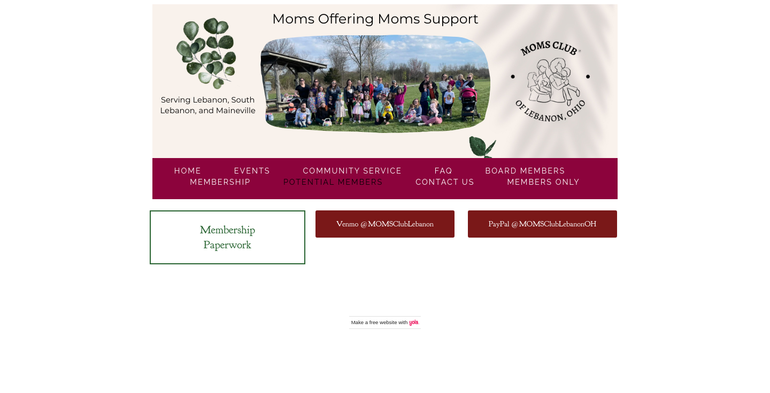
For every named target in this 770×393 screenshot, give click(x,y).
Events (252, 170)
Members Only (543, 181)
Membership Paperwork (227, 237)
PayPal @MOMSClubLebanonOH (543, 224)
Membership (220, 181)
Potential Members (333, 181)
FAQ (444, 170)
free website (383, 322)
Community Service (352, 170)
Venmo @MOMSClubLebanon (385, 224)
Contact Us (444, 181)
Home (188, 170)
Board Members (526, 170)
